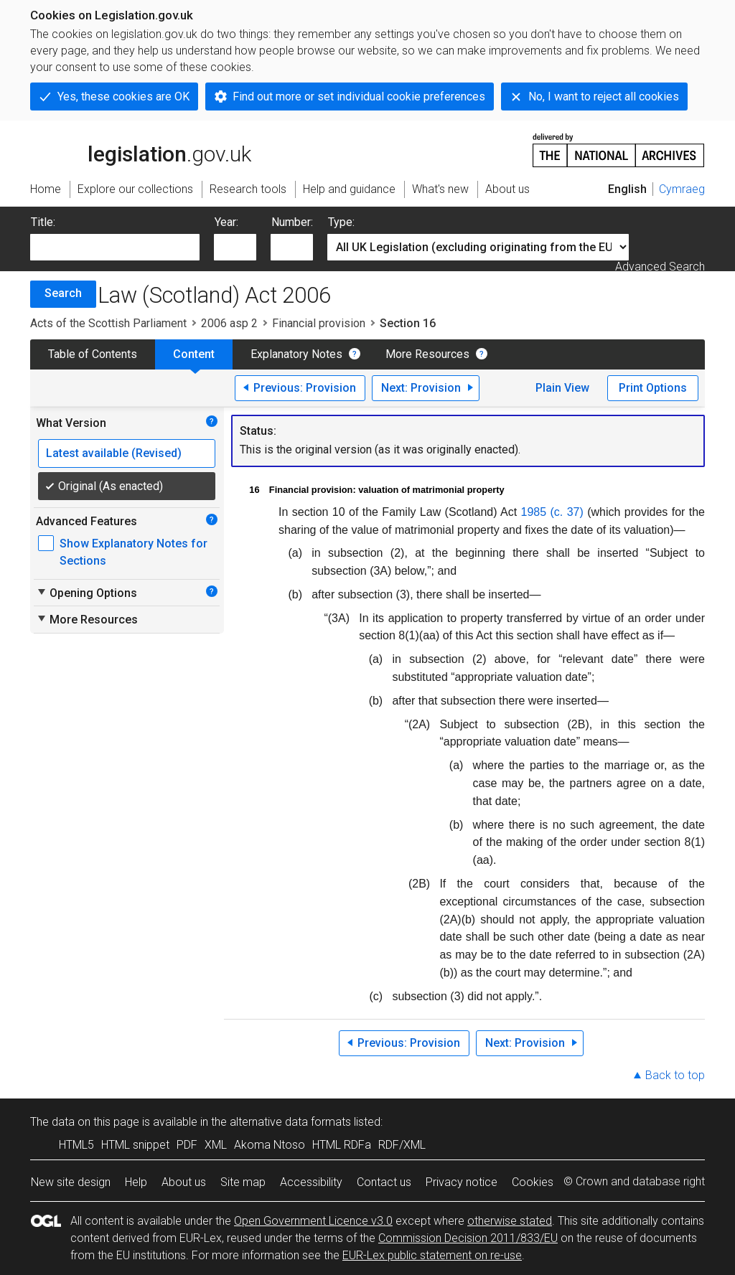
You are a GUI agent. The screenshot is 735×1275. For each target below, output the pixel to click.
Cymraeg (682, 189)
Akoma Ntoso (269, 1145)
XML (216, 1145)
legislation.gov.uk (140, 149)
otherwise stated (509, 1221)
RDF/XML (402, 1145)
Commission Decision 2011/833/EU (468, 1238)
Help (136, 1182)
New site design (71, 1182)
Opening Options (86, 592)
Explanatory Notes (296, 354)
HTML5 (76, 1145)
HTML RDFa (341, 1145)
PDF (187, 1145)
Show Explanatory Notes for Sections (133, 552)
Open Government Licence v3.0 (313, 1221)
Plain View (562, 388)
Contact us (384, 1182)
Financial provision (318, 323)
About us (183, 1182)
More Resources (427, 354)
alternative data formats (290, 1122)
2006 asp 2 (229, 323)
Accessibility (311, 1182)
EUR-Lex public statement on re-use (432, 1255)
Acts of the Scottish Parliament (108, 323)
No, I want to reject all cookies (603, 96)
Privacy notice (461, 1182)
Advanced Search (660, 266)
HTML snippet (135, 1145)
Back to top (675, 1075)
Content (194, 354)
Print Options (653, 388)
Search (63, 293)
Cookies (532, 1182)
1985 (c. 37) (552, 512)
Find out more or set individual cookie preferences (359, 96)
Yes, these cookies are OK (123, 96)
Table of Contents (92, 354)
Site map (243, 1182)
